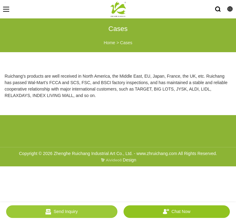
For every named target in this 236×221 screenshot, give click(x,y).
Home (109, 42)
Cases (126, 42)
